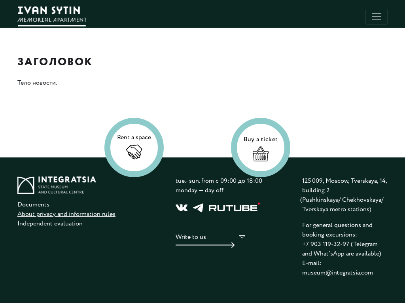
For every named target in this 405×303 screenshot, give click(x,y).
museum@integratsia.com (337, 272)
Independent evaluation (50, 223)
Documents (33, 204)
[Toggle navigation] (376, 17)
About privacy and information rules (66, 214)
